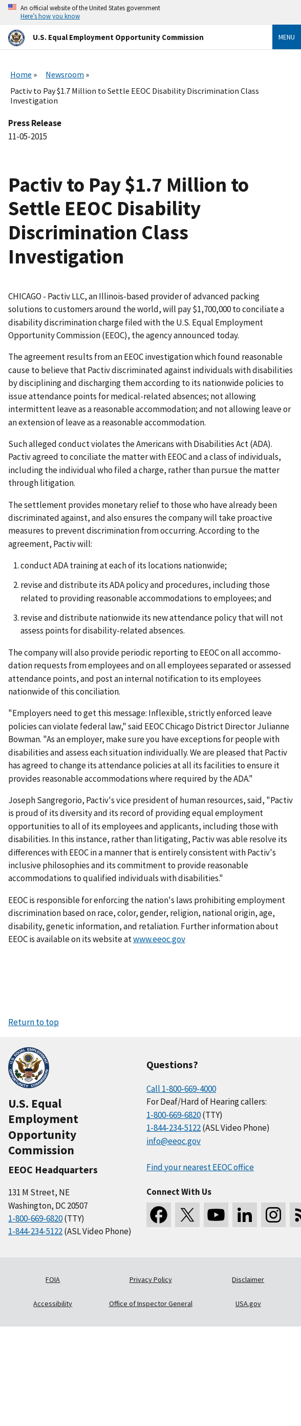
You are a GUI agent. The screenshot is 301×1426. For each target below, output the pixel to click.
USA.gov (248, 1303)
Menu (286, 37)
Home (21, 74)
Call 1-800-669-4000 (181, 1088)
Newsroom (65, 74)
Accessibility (52, 1303)
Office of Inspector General (150, 1303)
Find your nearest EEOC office (200, 1167)
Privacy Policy (151, 1279)
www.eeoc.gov (159, 939)
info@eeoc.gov (173, 1141)
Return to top (33, 1022)
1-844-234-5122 (35, 1231)
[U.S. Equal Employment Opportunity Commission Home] (128, 37)
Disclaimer (248, 1279)
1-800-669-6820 (35, 1218)
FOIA (53, 1279)
